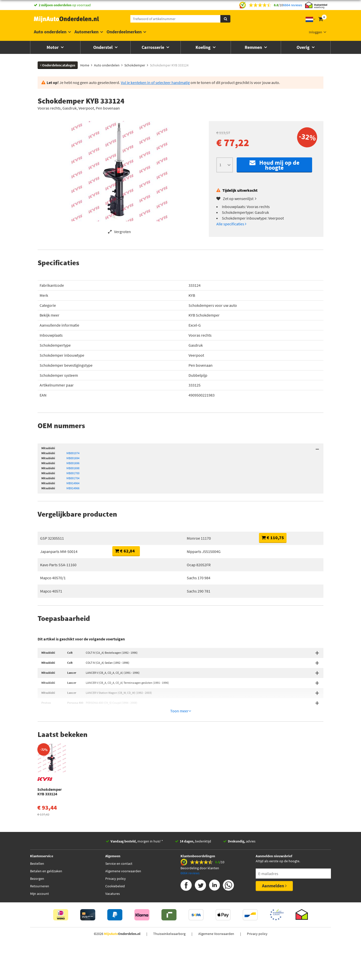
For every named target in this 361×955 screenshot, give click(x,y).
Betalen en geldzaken (46, 847)
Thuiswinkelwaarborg (169, 909)
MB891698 (72, 468)
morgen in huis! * (137, 817)
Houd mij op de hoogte (274, 165)
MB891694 (72, 458)
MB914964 (72, 483)
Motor (53, 47)
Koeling (204, 47)
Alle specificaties (231, 223)
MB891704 (72, 478)
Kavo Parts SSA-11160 (58, 564)
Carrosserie (153, 47)
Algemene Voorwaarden (216, 909)
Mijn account (39, 869)
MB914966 (72, 488)
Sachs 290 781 (198, 591)
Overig (304, 47)
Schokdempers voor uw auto (213, 305)
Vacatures (112, 869)
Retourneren (39, 862)
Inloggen (315, 32)
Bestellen (37, 839)
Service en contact (118, 839)
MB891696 (72, 463)
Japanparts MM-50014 (58, 551)
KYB (192, 295)
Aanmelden (274, 862)
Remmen (254, 47)
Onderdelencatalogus (57, 65)
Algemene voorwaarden (123, 847)
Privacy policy (115, 854)
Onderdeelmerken (124, 32)
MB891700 (72, 473)
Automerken (86, 32)
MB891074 (72, 453)
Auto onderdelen (50, 32)
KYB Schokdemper (204, 315)
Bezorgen (37, 854)
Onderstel (103, 47)
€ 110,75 (272, 537)
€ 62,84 (125, 551)
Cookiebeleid (115, 862)
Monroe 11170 (199, 538)
